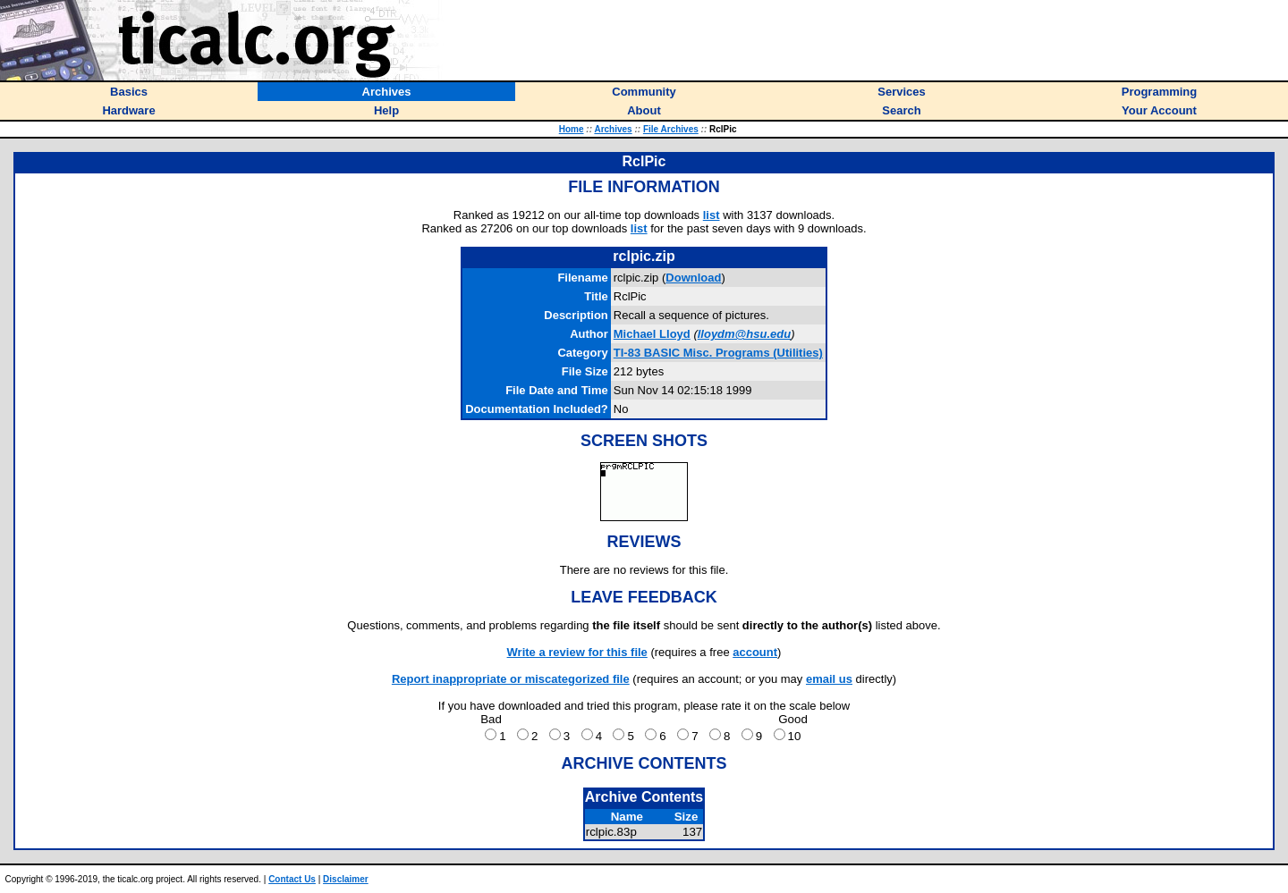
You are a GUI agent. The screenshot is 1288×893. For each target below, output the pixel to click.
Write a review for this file (577, 652)
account (755, 652)
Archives (612, 129)
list (711, 215)
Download (693, 277)
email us (829, 679)
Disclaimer (346, 879)
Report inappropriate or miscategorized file (511, 679)
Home (571, 129)
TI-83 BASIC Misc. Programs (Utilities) (718, 352)
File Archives (671, 129)
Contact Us (292, 879)
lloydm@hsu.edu (744, 334)
